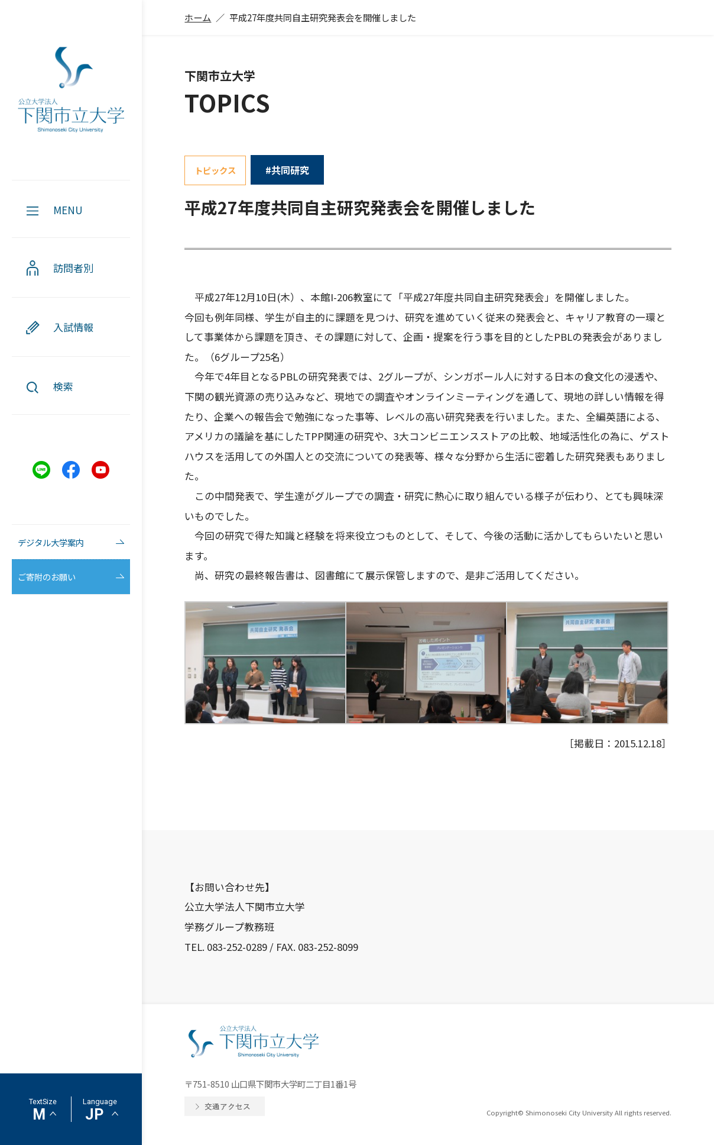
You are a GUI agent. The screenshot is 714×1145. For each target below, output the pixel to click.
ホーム (197, 17)
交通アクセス (228, 1106)
